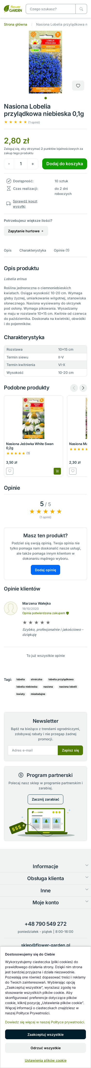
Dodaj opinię (45, 570)
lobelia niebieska (27, 686)
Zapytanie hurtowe (26, 231)
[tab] (45, 98)
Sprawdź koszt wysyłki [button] (25, 203)
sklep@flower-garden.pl (45, 945)
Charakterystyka (32, 250)
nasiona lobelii (68, 686)
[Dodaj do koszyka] (57, 471)
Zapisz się (70, 750)
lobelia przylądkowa (61, 679)
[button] (22, 122)
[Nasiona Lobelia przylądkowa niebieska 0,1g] (13, 8)
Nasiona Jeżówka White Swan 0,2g (30, 446)
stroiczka (36, 679)
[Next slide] (83, 388)
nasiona (48, 686)
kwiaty (21, 694)
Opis (8, 250)
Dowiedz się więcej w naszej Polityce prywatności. (45, 1022)
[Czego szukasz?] (81, 9)
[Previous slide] (74, 388)
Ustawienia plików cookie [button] (45, 1060)
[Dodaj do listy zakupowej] (78, 86)
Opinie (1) (61, 250)
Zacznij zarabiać (45, 799)
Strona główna (15, 24)
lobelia (21, 679)
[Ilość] (20, 163)
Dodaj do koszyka (64, 163)
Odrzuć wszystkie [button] (46, 1048)
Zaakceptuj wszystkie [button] (45, 1034)
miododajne (38, 694)
